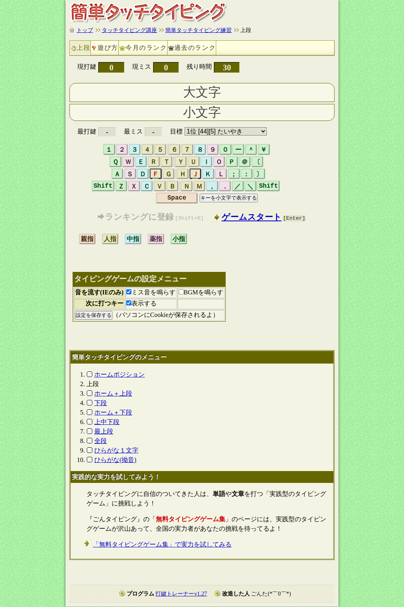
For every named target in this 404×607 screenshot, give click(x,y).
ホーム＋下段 (113, 412)
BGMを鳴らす (201, 292)
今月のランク (146, 47)
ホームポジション (119, 374)
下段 (100, 403)
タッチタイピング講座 (129, 30)
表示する (141, 303)
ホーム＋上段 (113, 393)
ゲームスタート (252, 216)
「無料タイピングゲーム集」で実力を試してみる (162, 544)
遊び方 (107, 47)
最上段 (103, 431)
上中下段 (107, 421)
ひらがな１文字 (116, 450)
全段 (100, 440)
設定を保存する (94, 315)
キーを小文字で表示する (228, 198)
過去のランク (195, 47)
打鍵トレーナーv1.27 (181, 594)
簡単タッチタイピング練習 (198, 30)
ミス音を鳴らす (151, 292)
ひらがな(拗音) (115, 459)
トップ (85, 30)
